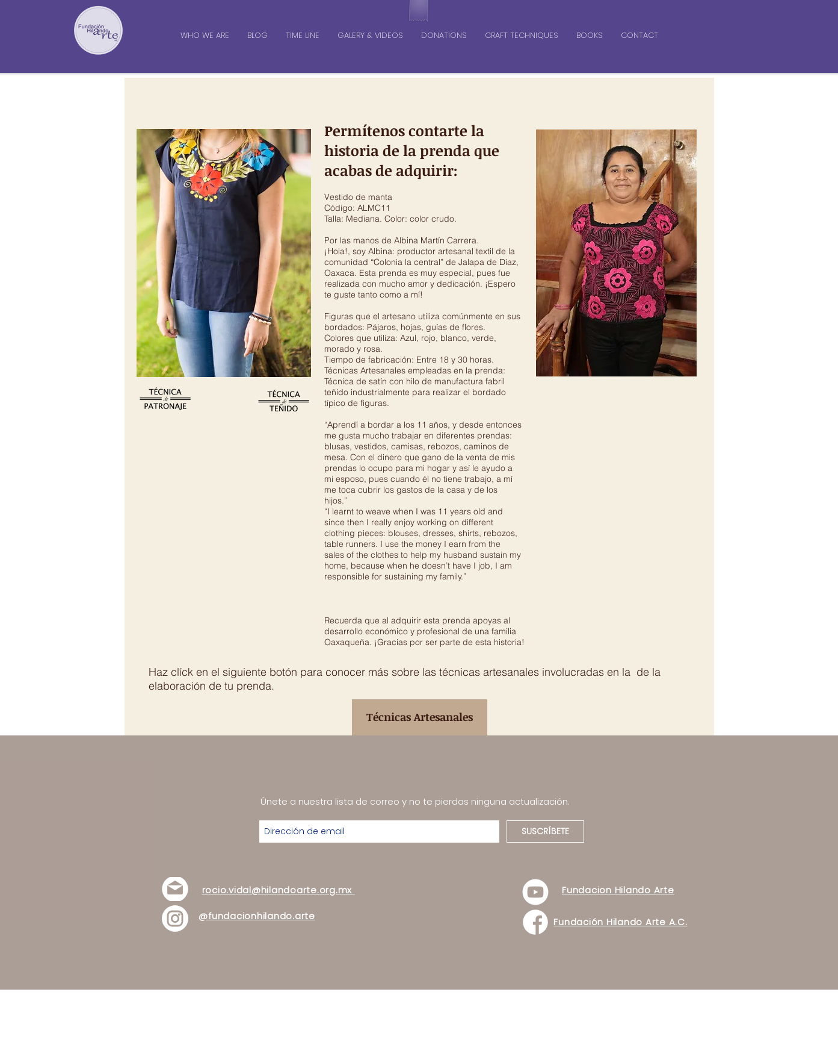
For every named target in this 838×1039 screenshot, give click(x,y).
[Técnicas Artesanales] (419, 717)
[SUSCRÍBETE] (545, 831)
